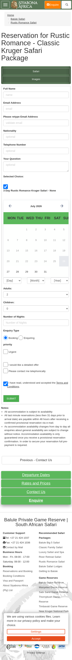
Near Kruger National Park (54, 611)
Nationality (9, 130)
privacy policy (31, 620)
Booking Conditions (14, 575)
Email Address (12, 102)
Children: (8, 302)
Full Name (9, 88)
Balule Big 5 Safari (49, 542)
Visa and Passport (13, 580)
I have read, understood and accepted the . (35, 384)
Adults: (7, 288)
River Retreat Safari (50, 556)
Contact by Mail (14, 547)
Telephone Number (14, 144)
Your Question (12, 158)
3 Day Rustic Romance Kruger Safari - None (29, 190)
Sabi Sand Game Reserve (53, 592)
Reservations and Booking (17, 571)
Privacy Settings (36, 652)
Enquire (36, 500)
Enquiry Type (11, 330)
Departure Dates (36, 475)
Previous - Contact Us (36, 460)
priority (7, 344)
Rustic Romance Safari (23, 22)
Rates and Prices (36, 483)
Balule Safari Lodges (50, 566)
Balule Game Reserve (51, 582)
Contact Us (36, 492)
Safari (36, 71)
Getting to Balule (48, 571)
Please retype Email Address (20, 116)
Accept (35, 638)
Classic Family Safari (51, 547)
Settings (36, 631)
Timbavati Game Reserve (53, 606)
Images (36, 79)
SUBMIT (11, 398)
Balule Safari (18, 19)
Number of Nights (14, 316)
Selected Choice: (13, 176)
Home (10, 15)
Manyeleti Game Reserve (53, 587)
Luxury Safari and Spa (51, 552)
